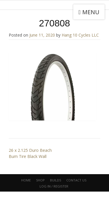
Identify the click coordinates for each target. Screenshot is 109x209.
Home (26, 180)
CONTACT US (76, 180)
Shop (40, 180)
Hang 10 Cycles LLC (80, 35)
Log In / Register (54, 186)
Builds (55, 180)
